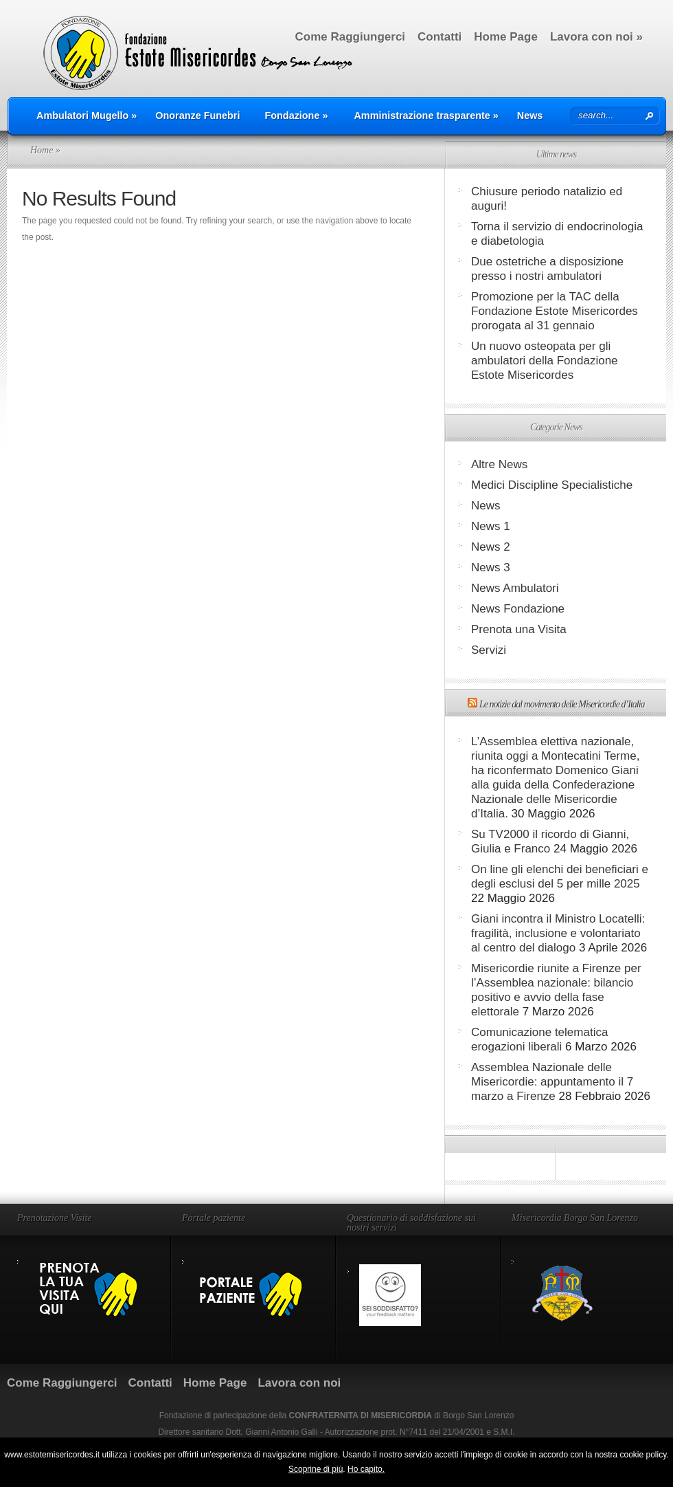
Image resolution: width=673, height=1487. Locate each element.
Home (41, 150)
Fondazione (296, 115)
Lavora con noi (596, 36)
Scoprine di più (315, 1469)
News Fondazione (517, 608)
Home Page (506, 36)
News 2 (490, 546)
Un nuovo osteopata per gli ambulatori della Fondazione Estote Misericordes (544, 361)
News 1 (490, 526)
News (530, 115)
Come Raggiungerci (350, 36)
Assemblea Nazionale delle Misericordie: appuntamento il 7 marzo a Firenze (552, 1082)
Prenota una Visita (519, 629)
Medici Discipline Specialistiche (551, 485)
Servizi (488, 650)
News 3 (490, 567)
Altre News (499, 464)
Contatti (439, 36)
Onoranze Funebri (197, 115)
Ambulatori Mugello (86, 115)
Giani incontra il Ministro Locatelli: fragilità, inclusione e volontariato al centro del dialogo (558, 933)
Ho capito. (366, 1469)
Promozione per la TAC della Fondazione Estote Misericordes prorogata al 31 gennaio (554, 311)
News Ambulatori (515, 588)
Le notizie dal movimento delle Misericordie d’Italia (562, 704)
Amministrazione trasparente (426, 115)
